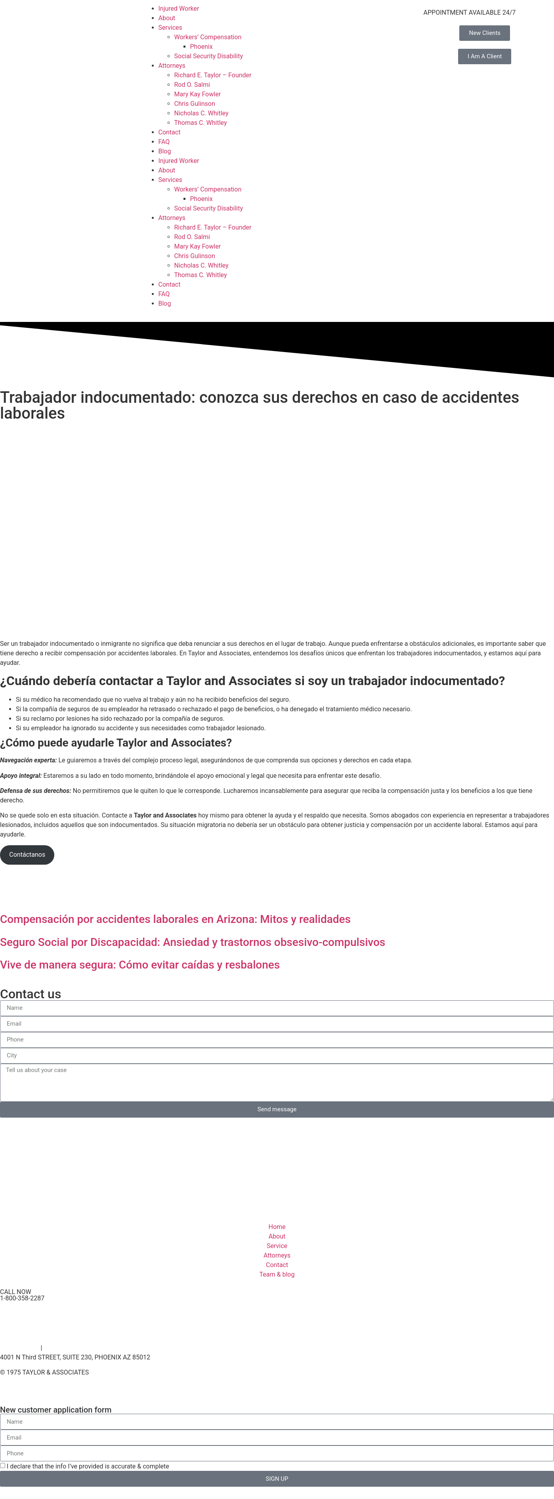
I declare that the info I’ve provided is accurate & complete (88, 1466)
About (167, 18)
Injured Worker (179, 8)
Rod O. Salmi (192, 84)
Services (170, 27)
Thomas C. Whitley (200, 122)
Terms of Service (67, 1348)
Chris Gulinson (194, 103)
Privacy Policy (19, 1348)
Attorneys (172, 65)
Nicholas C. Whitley (201, 113)
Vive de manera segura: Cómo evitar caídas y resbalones (140, 964)
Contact (170, 132)
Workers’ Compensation (208, 37)
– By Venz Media (111, 1372)
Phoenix (201, 46)
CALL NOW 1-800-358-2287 (22, 1295)
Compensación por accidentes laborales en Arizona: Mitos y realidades (175, 919)
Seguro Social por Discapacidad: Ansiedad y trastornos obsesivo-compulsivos (192, 942)
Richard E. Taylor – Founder (213, 75)
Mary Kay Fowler (197, 94)
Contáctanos (27, 854)
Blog (165, 151)
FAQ (164, 141)
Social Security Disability (208, 56)
